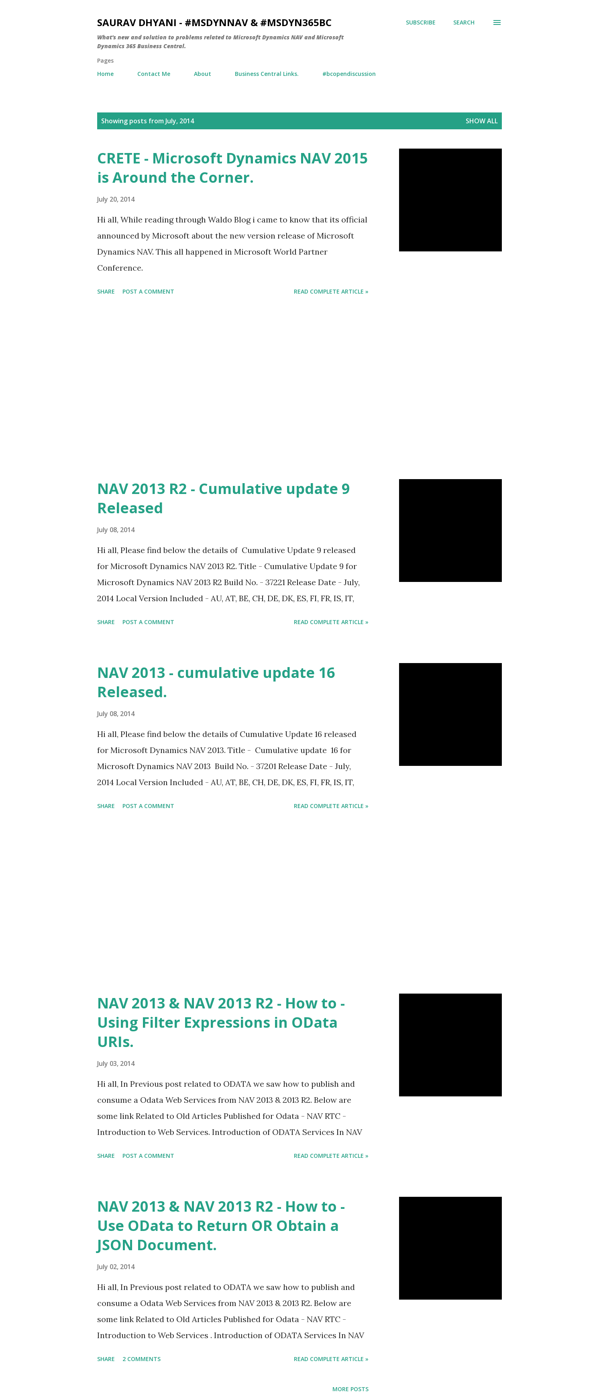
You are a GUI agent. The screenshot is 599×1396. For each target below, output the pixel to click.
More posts (350, 1389)
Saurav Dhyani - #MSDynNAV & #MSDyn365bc (214, 22)
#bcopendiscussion (349, 74)
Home (105, 74)
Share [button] (106, 291)
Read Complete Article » (331, 291)
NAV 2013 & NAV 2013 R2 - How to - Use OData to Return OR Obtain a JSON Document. (221, 1225)
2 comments (141, 1359)
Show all (482, 120)
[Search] (464, 22)
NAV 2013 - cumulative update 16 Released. (216, 682)
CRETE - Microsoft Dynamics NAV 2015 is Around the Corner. (232, 167)
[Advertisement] (233, 389)
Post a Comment (148, 291)
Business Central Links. (267, 74)
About (202, 74)
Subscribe (421, 22)
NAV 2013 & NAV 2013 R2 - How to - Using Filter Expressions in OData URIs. (221, 1022)
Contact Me (153, 74)
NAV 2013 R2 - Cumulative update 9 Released (223, 498)
